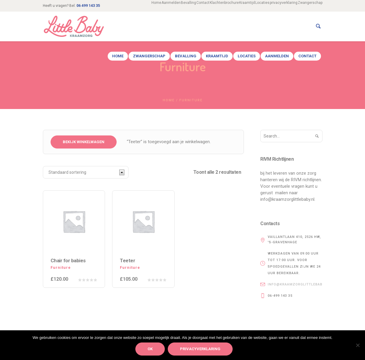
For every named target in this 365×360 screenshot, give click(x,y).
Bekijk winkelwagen (83, 142)
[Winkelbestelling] (86, 172)
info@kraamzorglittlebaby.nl (299, 284)
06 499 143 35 (88, 5)
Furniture (61, 267)
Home (169, 100)
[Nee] (358, 345)
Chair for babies (68, 260)
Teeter (127, 260)
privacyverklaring (200, 349)
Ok (150, 349)
